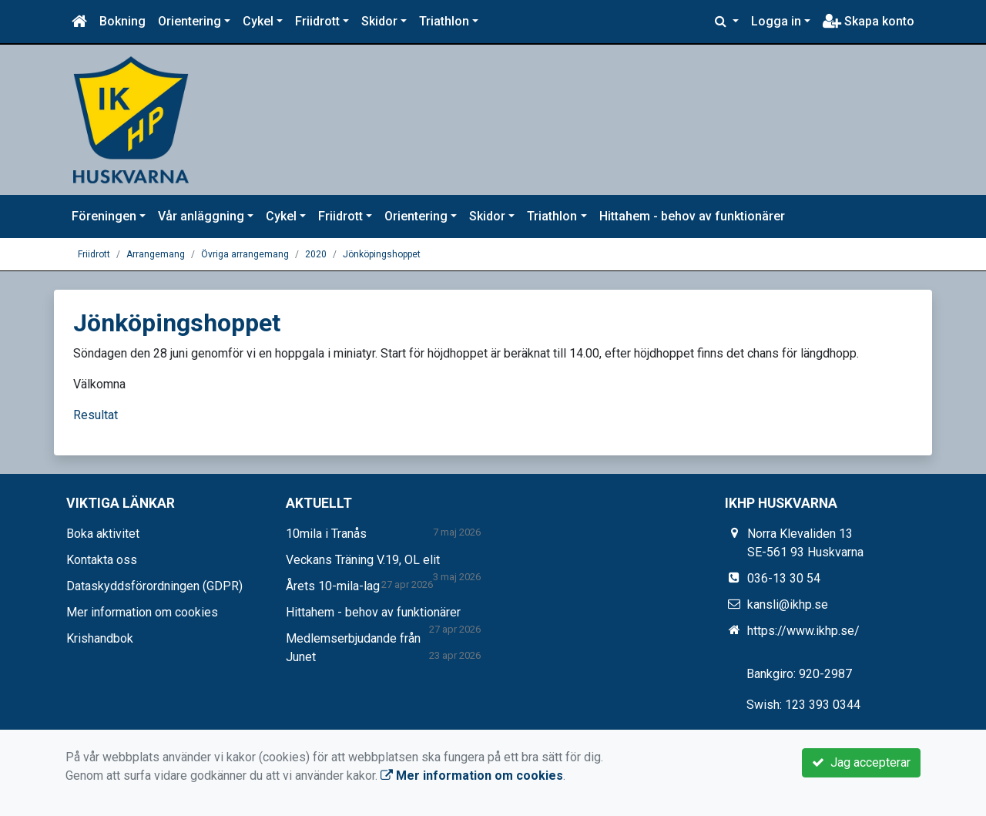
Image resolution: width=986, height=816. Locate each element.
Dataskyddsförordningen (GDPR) (154, 586)
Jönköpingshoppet (382, 254)
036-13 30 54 (783, 578)
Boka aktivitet (102, 533)
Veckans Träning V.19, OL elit (363, 559)
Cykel (258, 21)
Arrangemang (155, 254)
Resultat (95, 415)
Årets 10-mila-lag (333, 586)
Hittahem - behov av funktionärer (692, 216)
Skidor (379, 21)
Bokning (122, 21)
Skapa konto (868, 21)
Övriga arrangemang (245, 254)
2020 (316, 254)
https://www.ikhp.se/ (803, 630)
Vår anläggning (201, 216)
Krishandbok (99, 638)
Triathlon (444, 21)
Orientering (189, 21)
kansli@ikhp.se (787, 604)
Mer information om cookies (142, 612)
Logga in (776, 21)
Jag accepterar (861, 762)
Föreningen (104, 216)
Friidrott (317, 21)
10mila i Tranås (326, 533)
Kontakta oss (101, 559)
